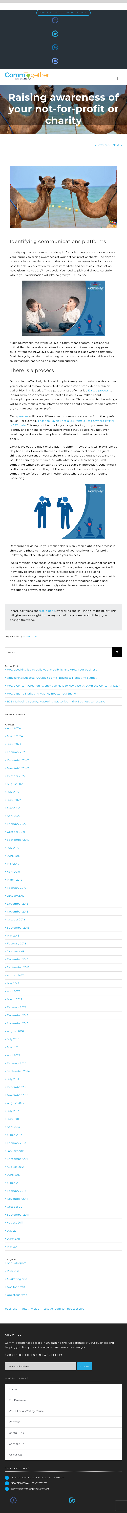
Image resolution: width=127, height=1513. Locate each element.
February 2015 (16, 1063)
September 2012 (18, 1158)
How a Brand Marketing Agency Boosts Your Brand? (42, 693)
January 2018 (16, 951)
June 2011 (13, 1238)
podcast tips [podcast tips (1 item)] (75, 1308)
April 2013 (13, 1127)
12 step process (98, 390)
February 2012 (16, 1190)
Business (13, 1271)
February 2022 (16, 823)
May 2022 (13, 808)
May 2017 (13, 983)
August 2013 (15, 1103)
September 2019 (18, 839)
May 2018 (13, 935)
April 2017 (13, 991)
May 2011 (13, 1246)
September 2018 (18, 927)
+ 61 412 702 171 (38, 1483)
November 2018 (17, 911)
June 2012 (14, 1174)
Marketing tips (17, 1279)
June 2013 (14, 1119)
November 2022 (18, 768)
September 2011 (18, 1214)
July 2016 (13, 1039)
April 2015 (13, 1055)
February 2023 (16, 752)
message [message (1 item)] (47, 1308)
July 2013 (13, 1111)
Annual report (16, 1263)
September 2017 (18, 967)
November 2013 (17, 1095)
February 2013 (16, 1143)
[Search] (117, 652)
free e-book (47, 610)
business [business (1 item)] (11, 1308)
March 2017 (14, 999)
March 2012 (14, 1182)
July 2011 (13, 1230)
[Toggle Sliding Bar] (116, 78)
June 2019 (14, 855)
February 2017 (16, 1007)
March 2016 (14, 1047)
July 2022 (13, 791)
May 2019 (13, 863)
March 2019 (14, 879)
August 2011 (15, 1222)
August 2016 (15, 1031)
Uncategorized (17, 1295)
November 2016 (17, 1023)
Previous (103, 145)
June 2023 (14, 744)
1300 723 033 (18, 1483)
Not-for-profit (30, 636)
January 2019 (16, 895)
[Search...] (58, 652)
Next (116, 145)
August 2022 (15, 784)
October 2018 (16, 919)
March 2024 (15, 736)
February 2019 (16, 887)
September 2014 (18, 1071)
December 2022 (18, 760)
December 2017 (17, 959)
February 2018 (16, 943)
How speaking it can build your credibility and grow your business (52, 669)
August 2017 (15, 975)
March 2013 (14, 1134)
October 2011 (15, 1206)
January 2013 (15, 1151)
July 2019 (13, 847)
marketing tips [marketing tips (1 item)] (29, 1308)
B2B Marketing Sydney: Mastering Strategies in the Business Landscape (56, 701)
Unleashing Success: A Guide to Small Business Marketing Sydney (52, 677)
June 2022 (14, 800)
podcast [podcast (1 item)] (60, 1308)
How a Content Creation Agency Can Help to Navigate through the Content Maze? (63, 685)
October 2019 (16, 831)
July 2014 (13, 1079)
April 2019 (13, 871)
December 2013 (17, 1087)
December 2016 (17, 1015)
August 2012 (15, 1166)
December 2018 (17, 903)
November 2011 (17, 1198)
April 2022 (13, 815)
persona (22, 416)
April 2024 (14, 728)
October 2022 (16, 776)
